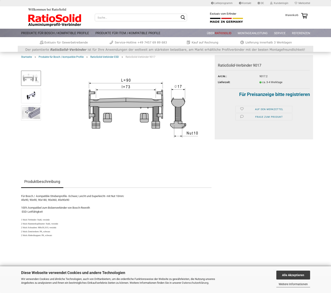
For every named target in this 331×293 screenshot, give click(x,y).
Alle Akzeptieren (293, 275)
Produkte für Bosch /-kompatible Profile (55, 33)
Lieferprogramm (222, 3)
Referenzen (301, 33)
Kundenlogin (279, 3)
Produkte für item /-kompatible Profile (127, 33)
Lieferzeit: (224, 82)
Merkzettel (302, 3)
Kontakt (245, 3)
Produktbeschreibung (42, 181)
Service (280, 33)
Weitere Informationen (293, 284)
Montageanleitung (253, 33)
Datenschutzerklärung (195, 282)
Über (219, 33)
